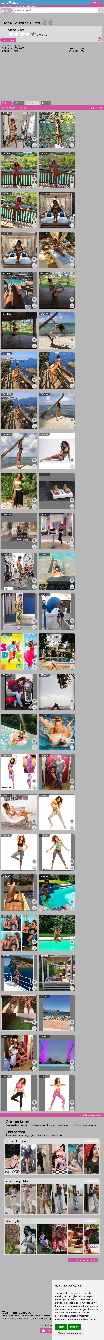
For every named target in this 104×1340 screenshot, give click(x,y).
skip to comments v (91, 1115)
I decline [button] (74, 1326)
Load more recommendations (83, 1260)
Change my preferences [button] (69, 1333)
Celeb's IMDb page (11, 45)
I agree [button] (61, 1326)
